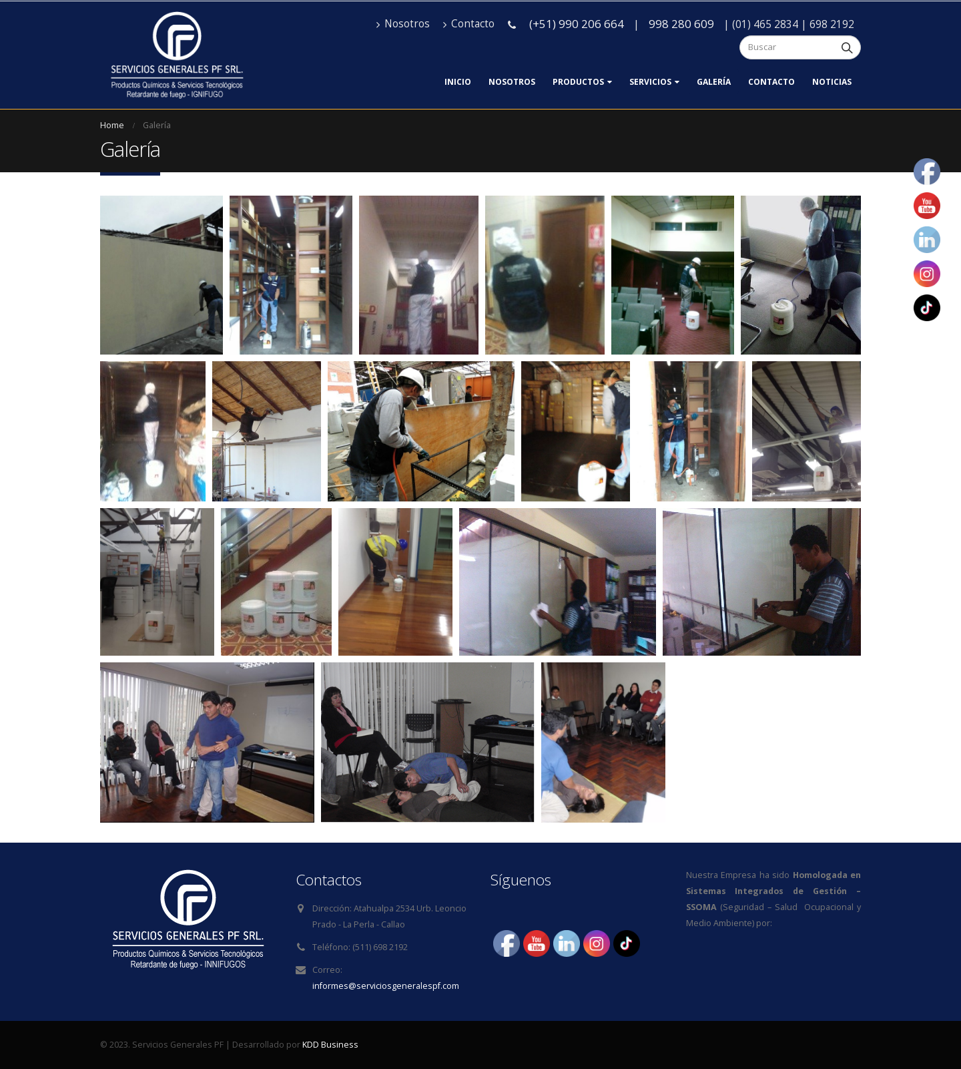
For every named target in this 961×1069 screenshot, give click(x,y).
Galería (714, 81)
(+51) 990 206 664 (576, 23)
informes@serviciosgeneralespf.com (385, 986)
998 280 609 (681, 23)
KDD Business (330, 1044)
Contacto (469, 24)
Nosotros (403, 24)
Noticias (832, 81)
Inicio (457, 81)
